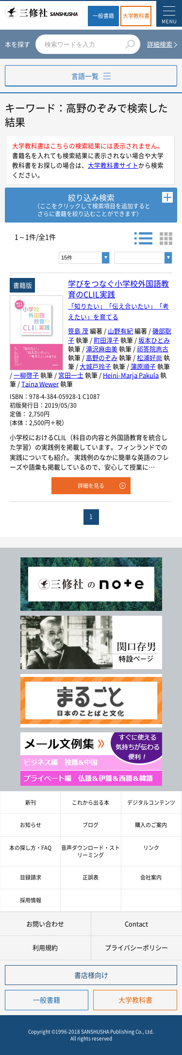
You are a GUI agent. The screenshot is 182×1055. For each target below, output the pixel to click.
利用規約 (45, 947)
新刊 (30, 802)
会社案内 (151, 877)
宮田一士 (70, 375)
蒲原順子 (143, 366)
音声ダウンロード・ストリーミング (90, 851)
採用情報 (30, 900)
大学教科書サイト (113, 165)
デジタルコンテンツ (151, 802)
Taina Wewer (40, 383)
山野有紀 (120, 330)
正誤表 (91, 877)
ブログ (91, 825)
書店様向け (91, 975)
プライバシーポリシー (136, 947)
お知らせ (30, 825)
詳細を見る (91, 486)
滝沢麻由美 (101, 348)
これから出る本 (90, 802)
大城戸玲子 (95, 366)
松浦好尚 (149, 357)
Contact (136, 923)
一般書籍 (103, 16)
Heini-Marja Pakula (131, 375)
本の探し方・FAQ (30, 848)
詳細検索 (159, 44)
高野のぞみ (101, 357)
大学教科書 (136, 16)
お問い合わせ (45, 923)
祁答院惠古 (152, 348)
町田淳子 (106, 340)
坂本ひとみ (154, 340)
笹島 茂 (78, 330)
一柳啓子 (26, 375)
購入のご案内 (151, 825)
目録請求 (30, 877)
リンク (151, 848)
